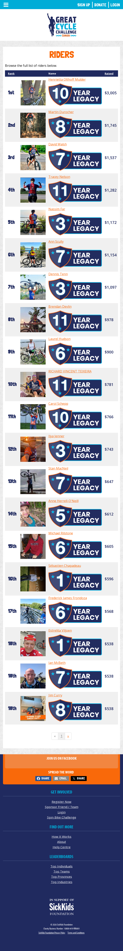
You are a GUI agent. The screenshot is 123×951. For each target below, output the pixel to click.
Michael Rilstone (60, 533)
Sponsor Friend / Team (61, 807)
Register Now (61, 802)
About (61, 842)
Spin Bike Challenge (61, 817)
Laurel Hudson (59, 339)
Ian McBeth (57, 663)
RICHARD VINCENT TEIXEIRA (70, 371)
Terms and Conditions (76, 932)
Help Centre (62, 847)
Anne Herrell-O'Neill (63, 501)
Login (115, 4)
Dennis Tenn (58, 274)
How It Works (61, 836)
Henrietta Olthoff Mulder (67, 79)
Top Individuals (61, 866)
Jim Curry (55, 695)
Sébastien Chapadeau (64, 565)
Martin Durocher (61, 112)
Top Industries (61, 882)
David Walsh (57, 144)
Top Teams (61, 871)
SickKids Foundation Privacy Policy (51, 932)
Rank (11, 73)
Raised (109, 73)
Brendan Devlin (60, 306)
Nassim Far (56, 209)
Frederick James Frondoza (67, 598)
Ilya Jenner (56, 436)
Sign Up (83, 4)
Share (45, 778)
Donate (100, 4)
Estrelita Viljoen (60, 630)
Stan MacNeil (58, 468)
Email (63, 778)
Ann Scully (56, 241)
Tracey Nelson (59, 177)
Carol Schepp (58, 403)
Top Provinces (61, 876)
